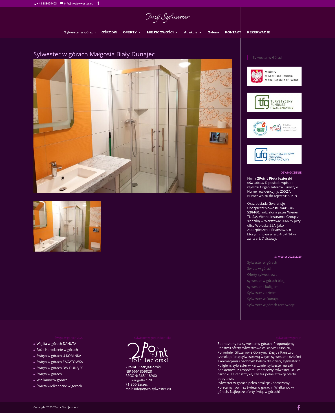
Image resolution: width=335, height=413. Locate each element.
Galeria (213, 32)
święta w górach (259, 387)
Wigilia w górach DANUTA (56, 343)
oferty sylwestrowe (246, 348)
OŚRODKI (109, 32)
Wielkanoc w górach (52, 380)
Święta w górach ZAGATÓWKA (60, 361)
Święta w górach (259, 268)
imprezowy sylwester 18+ (276, 369)
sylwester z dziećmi (286, 356)
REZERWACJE (258, 32)
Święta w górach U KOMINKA (59, 355)
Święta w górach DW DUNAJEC (60, 367)
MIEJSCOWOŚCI (160, 32)
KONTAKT (233, 32)
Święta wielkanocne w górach (59, 386)
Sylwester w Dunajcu (263, 298)
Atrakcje (190, 32)
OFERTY (130, 32)
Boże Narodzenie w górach (57, 349)
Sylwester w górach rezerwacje (271, 304)
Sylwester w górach (80, 32)
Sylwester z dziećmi (262, 292)
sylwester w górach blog (265, 280)
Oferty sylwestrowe (262, 274)
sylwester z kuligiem (262, 286)
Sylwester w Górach (268, 57)
